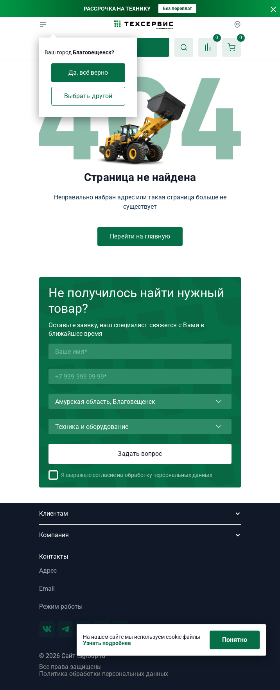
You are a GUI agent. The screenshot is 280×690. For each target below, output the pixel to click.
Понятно (235, 639)
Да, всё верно (88, 72)
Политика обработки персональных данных (103, 673)
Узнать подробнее (107, 643)
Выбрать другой (88, 96)
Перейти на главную (140, 236)
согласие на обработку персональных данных (152, 475)
